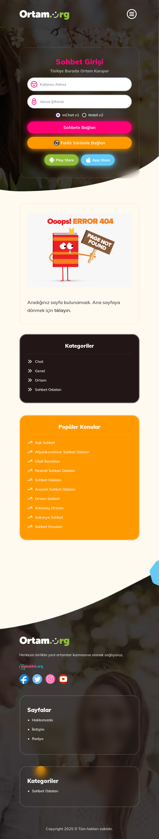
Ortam (36, 380)
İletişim (38, 729)
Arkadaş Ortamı (45, 508)
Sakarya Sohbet (45, 517)
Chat (35, 361)
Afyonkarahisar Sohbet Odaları (58, 452)
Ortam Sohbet (43, 498)
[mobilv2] (84, 115)
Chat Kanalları (43, 461)
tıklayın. (62, 310)
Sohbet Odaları (44, 389)
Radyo (37, 738)
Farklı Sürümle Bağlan (79, 143)
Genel (36, 370)
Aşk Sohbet (41, 442)
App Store (98, 160)
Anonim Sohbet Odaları (51, 489)
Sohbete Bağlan (79, 127)
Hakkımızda (42, 720)
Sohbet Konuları (44, 526)
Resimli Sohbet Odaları (51, 470)
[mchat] (58, 115)
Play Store (61, 160)
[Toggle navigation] (132, 14)
